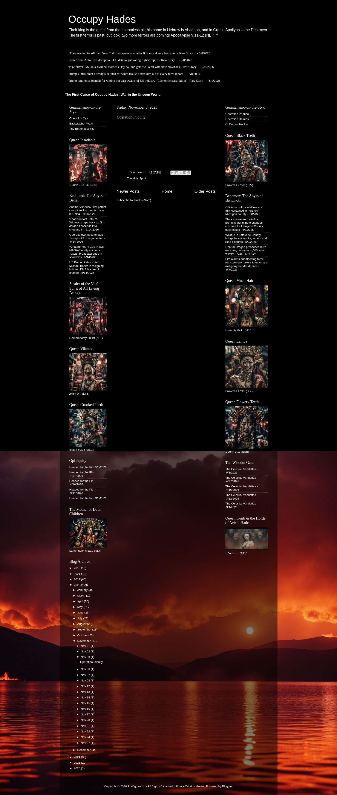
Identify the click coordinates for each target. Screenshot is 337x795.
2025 (77, 762)
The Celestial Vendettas (240, 469)
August (82, 624)
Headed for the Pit (81, 467)
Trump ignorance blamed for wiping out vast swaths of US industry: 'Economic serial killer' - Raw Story (135, 80)
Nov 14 (86, 697)
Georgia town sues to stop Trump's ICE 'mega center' (86, 236)
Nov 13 (86, 692)
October (83, 635)
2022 (77, 579)
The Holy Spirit (136, 178)
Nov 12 (86, 686)
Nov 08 (86, 680)
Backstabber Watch (82, 123)
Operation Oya (78, 118)
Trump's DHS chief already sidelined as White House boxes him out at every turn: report (125, 73)
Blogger (227, 786)
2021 (77, 573)
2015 (77, 568)
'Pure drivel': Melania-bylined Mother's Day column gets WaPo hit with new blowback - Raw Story (132, 67)
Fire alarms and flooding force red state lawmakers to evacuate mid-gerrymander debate (246, 262)
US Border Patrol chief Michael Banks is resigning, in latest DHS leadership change (87, 267)
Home (167, 191)
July (80, 618)
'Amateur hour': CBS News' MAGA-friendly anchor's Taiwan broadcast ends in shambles (86, 252)
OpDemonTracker (236, 124)
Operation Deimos (237, 119)
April (80, 601)
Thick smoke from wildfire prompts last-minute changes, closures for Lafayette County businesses (244, 224)
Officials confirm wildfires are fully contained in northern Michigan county (243, 211)
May (80, 607)
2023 (77, 585)
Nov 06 (86, 669)
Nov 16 (86, 708)
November (84, 641)
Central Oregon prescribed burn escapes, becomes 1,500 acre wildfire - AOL (245, 250)
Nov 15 (86, 703)
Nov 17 (86, 714)
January (83, 590)
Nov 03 (86, 657)
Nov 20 (86, 720)
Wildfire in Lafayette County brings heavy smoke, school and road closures (246, 238)
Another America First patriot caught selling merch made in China (87, 210)
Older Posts (205, 191)
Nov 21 (86, 725)
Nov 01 (86, 645)
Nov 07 (86, 675)
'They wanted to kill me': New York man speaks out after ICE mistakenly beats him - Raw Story (131, 53)
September (84, 629)
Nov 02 (86, 651)
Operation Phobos (237, 113)
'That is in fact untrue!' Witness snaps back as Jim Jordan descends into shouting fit (86, 224)
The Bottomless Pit (81, 128)
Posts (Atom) (142, 200)
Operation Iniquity (131, 117)
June (80, 612)
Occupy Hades (102, 19)
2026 (77, 768)
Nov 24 (86, 737)
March (81, 595)
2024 (77, 757)
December (84, 750)
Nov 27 (86, 742)
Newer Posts (128, 191)
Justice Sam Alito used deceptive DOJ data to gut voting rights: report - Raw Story (121, 60)
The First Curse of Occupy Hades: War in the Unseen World (113, 94)
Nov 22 (86, 731)
